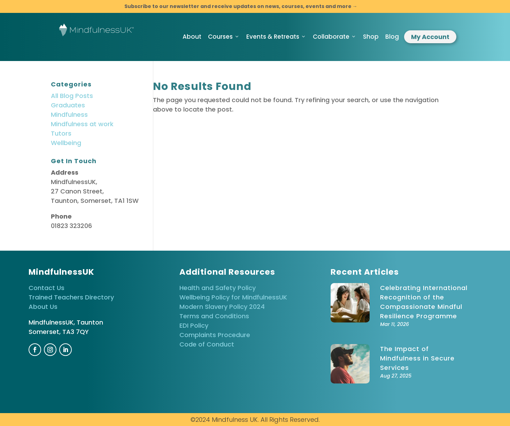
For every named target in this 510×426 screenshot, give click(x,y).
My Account (430, 36)
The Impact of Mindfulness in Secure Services (417, 358)
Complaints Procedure (214, 334)
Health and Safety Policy (217, 287)
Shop (371, 36)
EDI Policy (193, 325)
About (192, 36)
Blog (392, 36)
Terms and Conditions (214, 316)
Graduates (68, 105)
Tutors (61, 133)
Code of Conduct (206, 344)
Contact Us (46, 287)
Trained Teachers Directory (71, 297)
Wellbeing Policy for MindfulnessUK (233, 297)
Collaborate (334, 36)
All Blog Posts (72, 95)
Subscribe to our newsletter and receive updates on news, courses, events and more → (240, 6)
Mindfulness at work (82, 124)
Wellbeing (66, 142)
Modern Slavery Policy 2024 (222, 306)
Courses (224, 36)
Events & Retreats (276, 36)
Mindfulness (69, 114)
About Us (43, 306)
